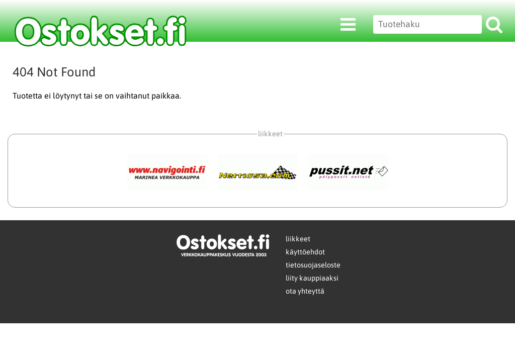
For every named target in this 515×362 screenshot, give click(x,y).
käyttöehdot (305, 252)
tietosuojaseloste (313, 265)
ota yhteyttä (305, 291)
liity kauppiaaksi (312, 278)
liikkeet (298, 239)
